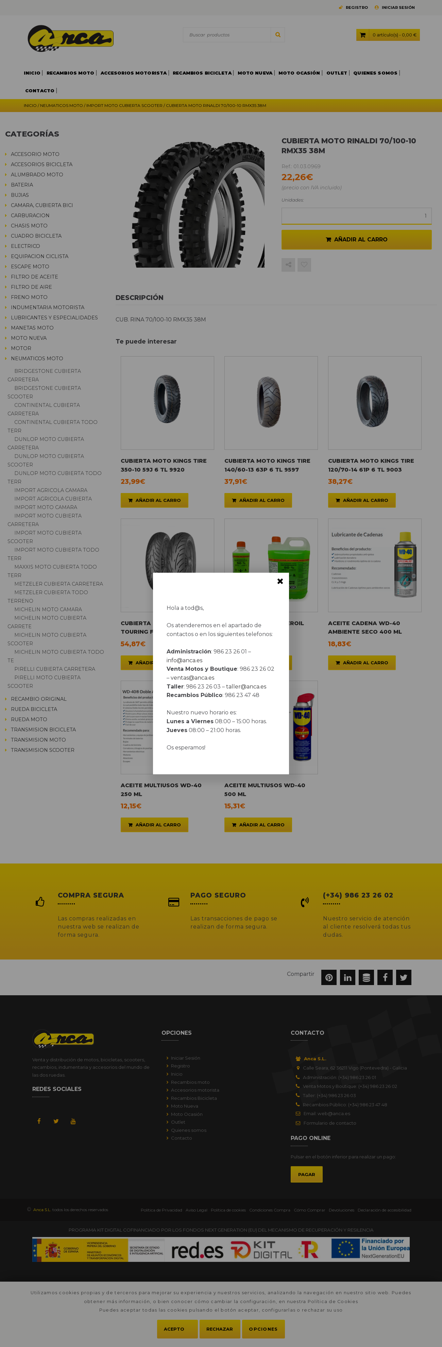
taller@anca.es (246, 686)
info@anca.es (184, 660)
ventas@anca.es (192, 678)
